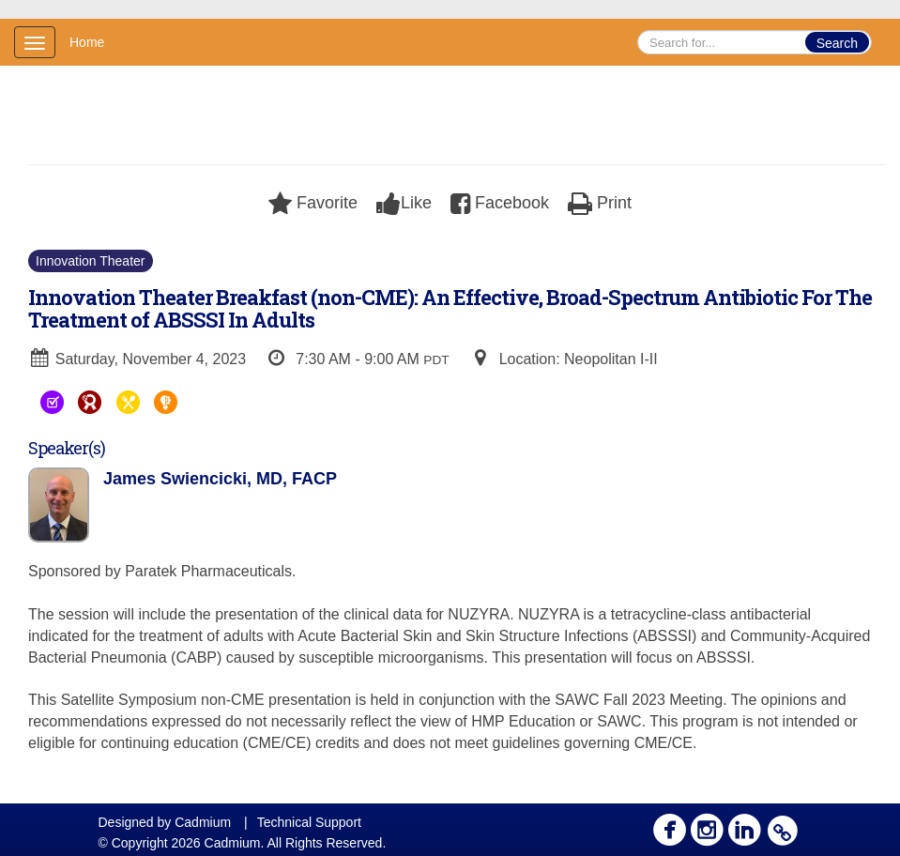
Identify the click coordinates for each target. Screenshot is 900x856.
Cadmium (203, 822)
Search (837, 43)
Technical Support (309, 822)
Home (86, 42)
